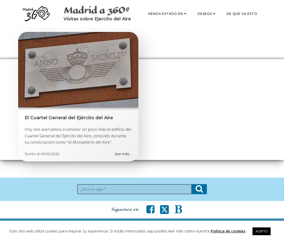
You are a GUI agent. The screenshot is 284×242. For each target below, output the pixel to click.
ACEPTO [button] (262, 231)
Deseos (207, 22)
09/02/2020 (50, 171)
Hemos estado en (168, 22)
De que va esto (242, 22)
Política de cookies (228, 230)
